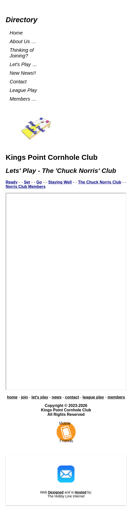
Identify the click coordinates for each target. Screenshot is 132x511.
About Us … (23, 41)
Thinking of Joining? (22, 52)
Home (16, 33)
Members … (23, 99)
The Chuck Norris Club (99, 182)
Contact (18, 81)
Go (39, 182)
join (24, 397)
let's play (40, 397)
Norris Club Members (26, 186)
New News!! (23, 73)
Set (27, 182)
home (12, 397)
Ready (11, 182)
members (116, 397)
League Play (23, 90)
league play (93, 397)
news (57, 397)
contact (72, 397)
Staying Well (60, 182)
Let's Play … (23, 64)
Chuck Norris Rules (66, 291)
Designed (56, 492)
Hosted (80, 492)
